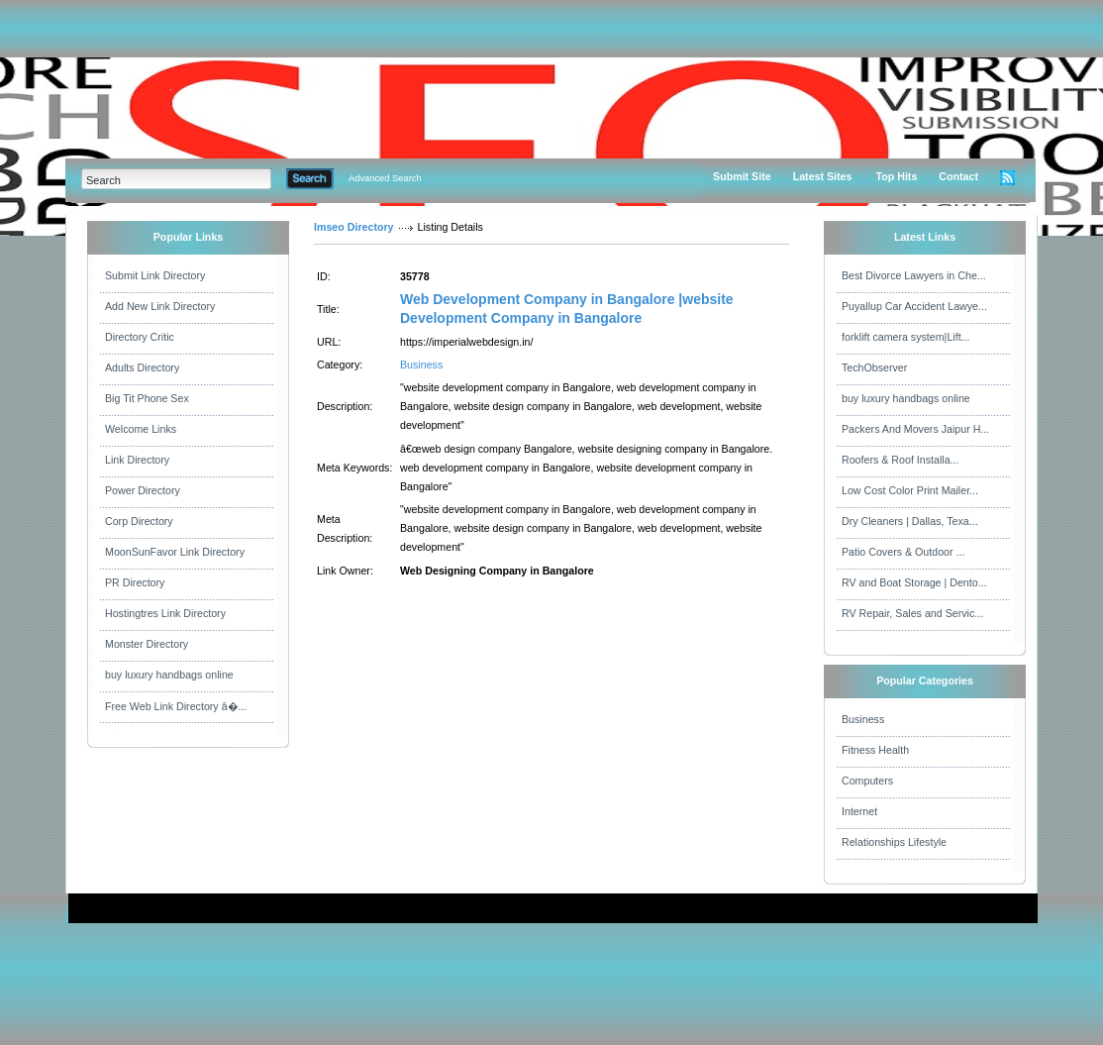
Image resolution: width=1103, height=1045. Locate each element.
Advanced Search (385, 178)
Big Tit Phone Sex (147, 398)
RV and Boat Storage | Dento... (914, 582)
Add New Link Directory (160, 306)
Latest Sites (822, 176)
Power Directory (142, 490)
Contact (958, 176)
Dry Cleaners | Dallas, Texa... (910, 521)
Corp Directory (139, 521)
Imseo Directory (354, 227)
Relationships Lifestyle (894, 842)
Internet (859, 811)
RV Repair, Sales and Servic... (912, 613)
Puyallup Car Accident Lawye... (914, 306)
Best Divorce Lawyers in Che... (914, 275)
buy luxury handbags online (169, 674)
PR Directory (134, 582)
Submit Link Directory (155, 275)
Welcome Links (140, 429)
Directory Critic (139, 337)
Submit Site (742, 176)
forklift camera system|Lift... (906, 337)
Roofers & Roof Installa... (900, 460)
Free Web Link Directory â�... (176, 706)
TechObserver (874, 367)
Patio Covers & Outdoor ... (903, 552)
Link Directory (137, 460)
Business (421, 364)
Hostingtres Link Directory (165, 613)
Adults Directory (142, 367)
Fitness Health (875, 750)
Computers (867, 780)
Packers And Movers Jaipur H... (915, 429)
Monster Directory (146, 644)
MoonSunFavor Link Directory (175, 552)
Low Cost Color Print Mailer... (910, 490)
